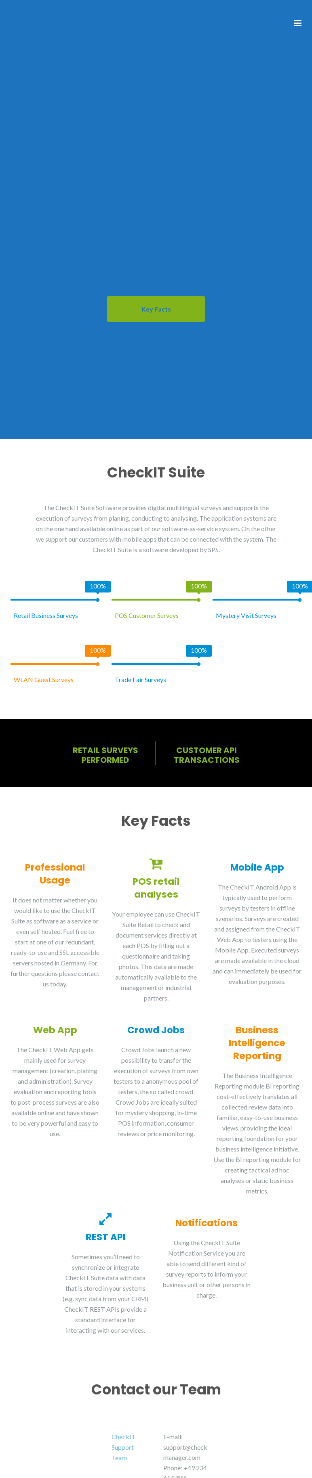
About (156, 275)
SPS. (214, 549)
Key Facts (156, 309)
